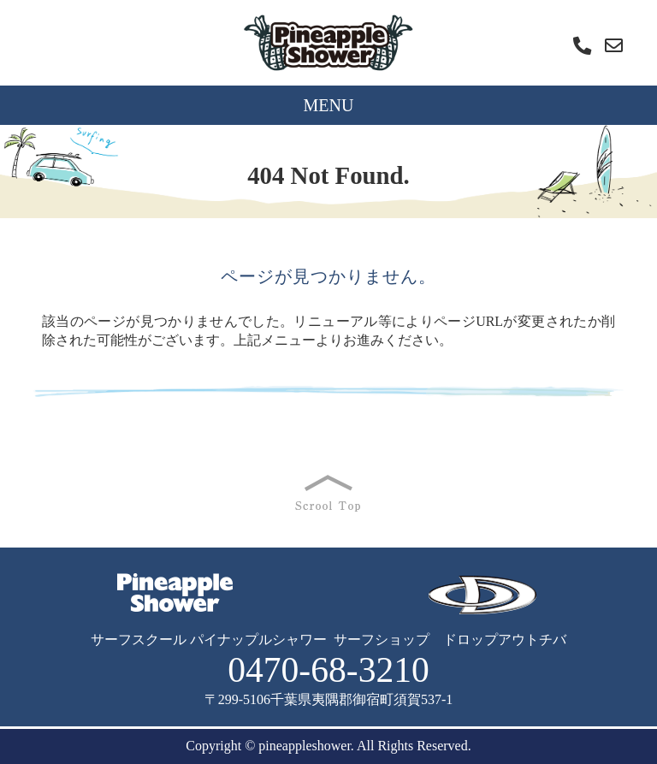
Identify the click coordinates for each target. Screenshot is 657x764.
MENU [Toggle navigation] (329, 105)
